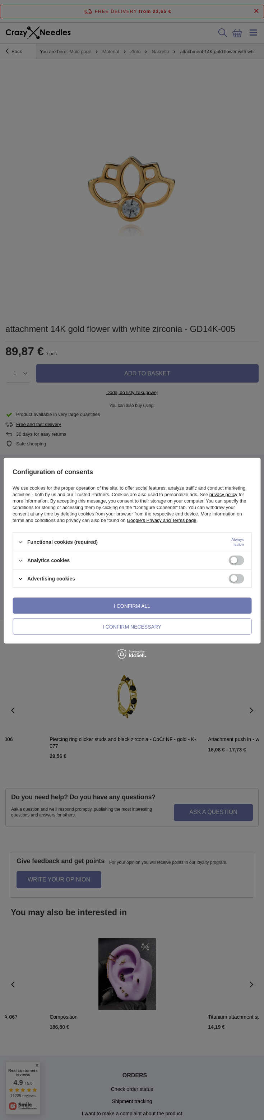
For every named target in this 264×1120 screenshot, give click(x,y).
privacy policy (223, 494)
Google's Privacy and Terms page (161, 520)
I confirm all (132, 605)
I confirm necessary (132, 626)
